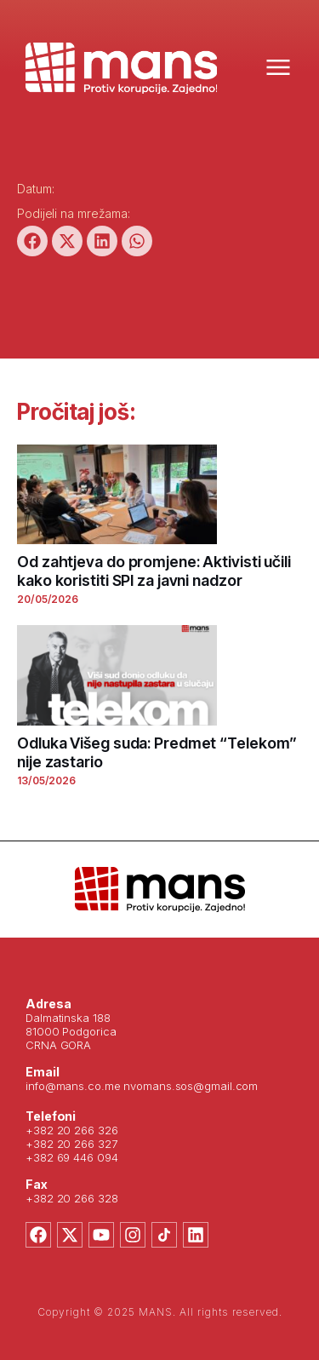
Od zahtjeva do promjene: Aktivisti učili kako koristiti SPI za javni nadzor (154, 571)
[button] (32, 241)
